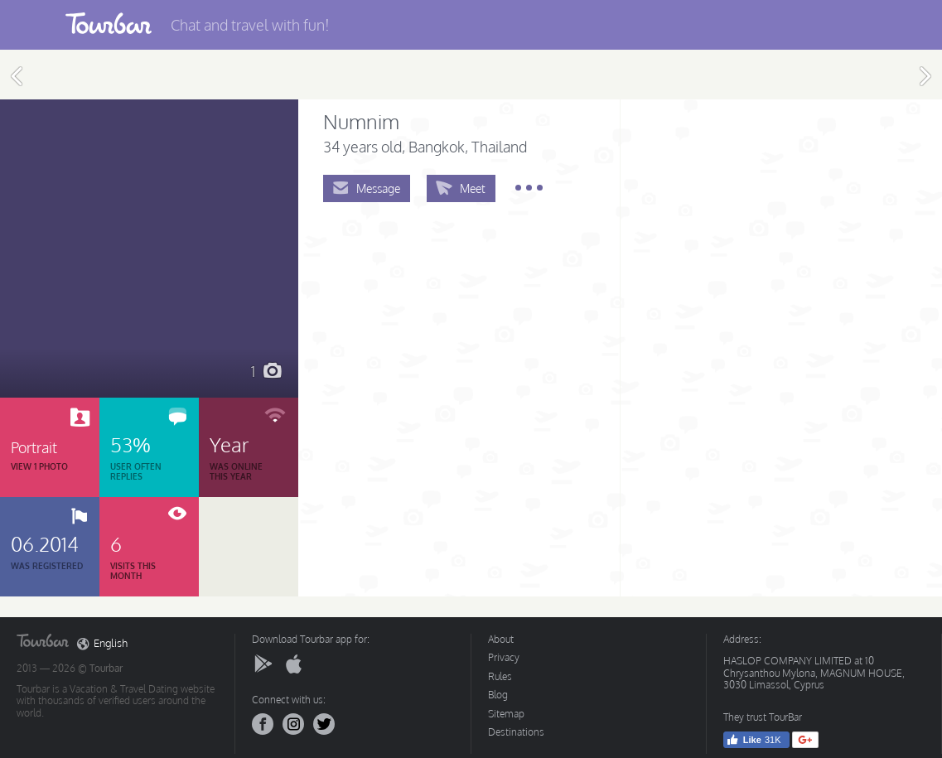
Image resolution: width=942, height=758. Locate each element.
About (501, 639)
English (102, 643)
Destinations (516, 732)
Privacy (503, 657)
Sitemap (506, 713)
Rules (500, 676)
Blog (498, 694)
